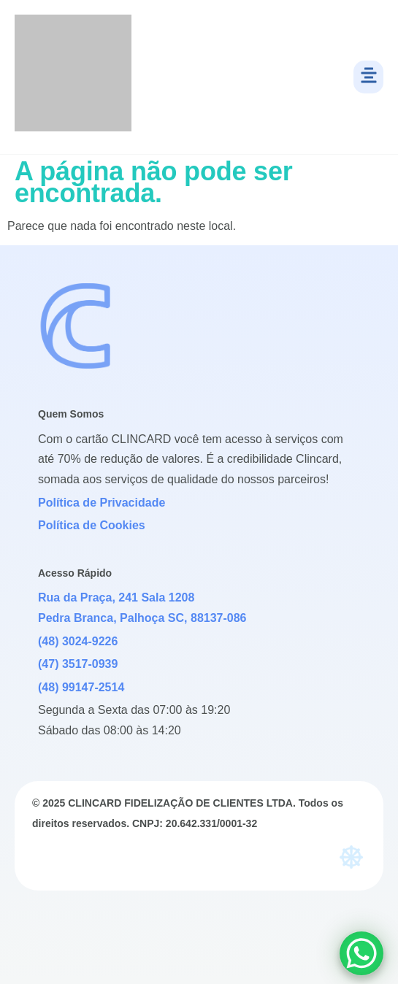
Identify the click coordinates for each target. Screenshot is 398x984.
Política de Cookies (91, 525)
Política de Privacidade (101, 502)
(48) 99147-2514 (81, 687)
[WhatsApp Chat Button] (361, 953)
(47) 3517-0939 (78, 664)
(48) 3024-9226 (78, 641)
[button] (368, 77)
